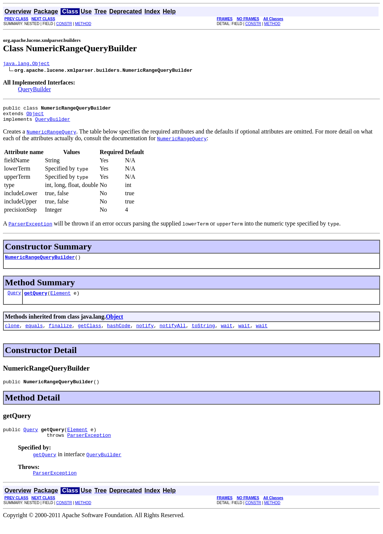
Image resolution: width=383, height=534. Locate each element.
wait (226, 333)
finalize (60, 333)
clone (12, 333)
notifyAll (173, 333)
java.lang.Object (26, 64)
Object (35, 116)
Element (60, 299)
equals (34, 333)
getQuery (35, 299)
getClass (89, 333)
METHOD (83, 24)
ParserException (89, 446)
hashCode (118, 333)
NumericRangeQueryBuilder (40, 262)
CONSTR (64, 24)
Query (14, 299)
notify (145, 333)
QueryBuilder (34, 90)
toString (203, 333)
